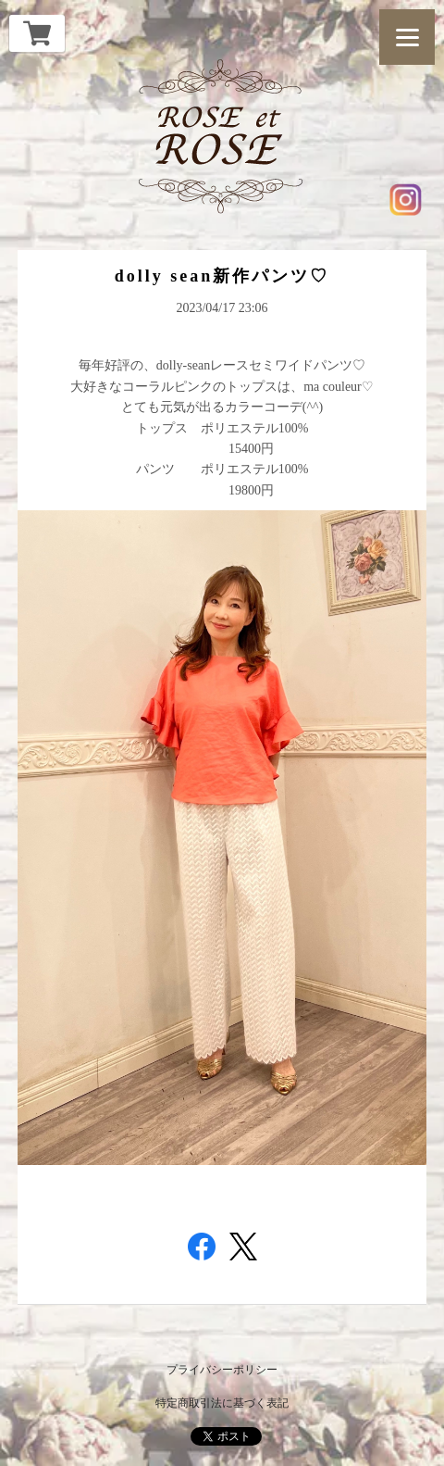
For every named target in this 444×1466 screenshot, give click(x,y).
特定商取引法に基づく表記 (222, 1403)
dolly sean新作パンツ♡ (222, 276)
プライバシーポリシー (222, 1369)
